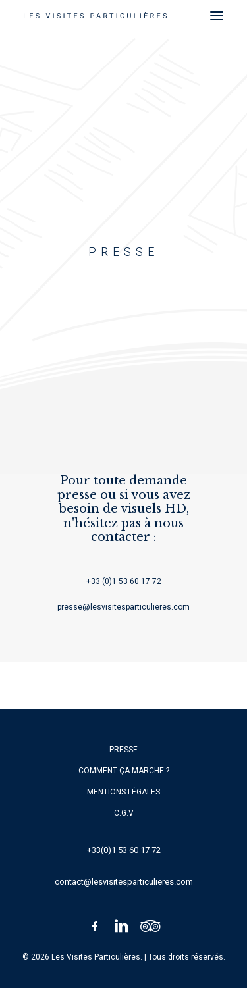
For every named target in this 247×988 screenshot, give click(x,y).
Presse (123, 749)
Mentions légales (123, 791)
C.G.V (124, 813)
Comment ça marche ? (123, 770)
